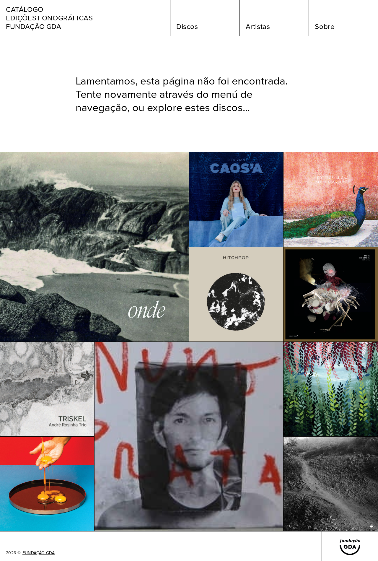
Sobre (325, 26)
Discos (187, 26)
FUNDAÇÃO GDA (38, 553)
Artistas (258, 26)
